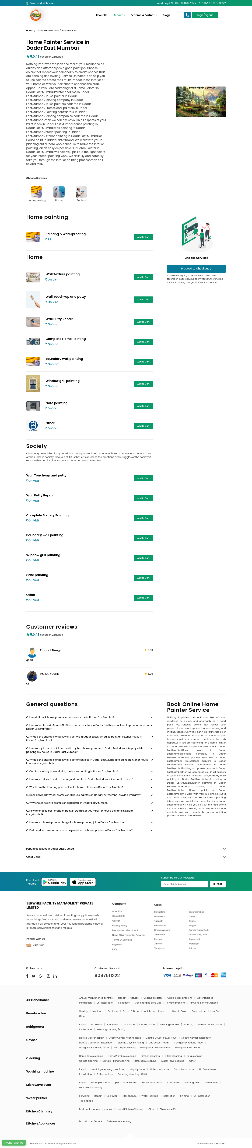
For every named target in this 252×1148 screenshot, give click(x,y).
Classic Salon (180, 1011)
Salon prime (199, 1011)
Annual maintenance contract (96, 998)
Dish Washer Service (91, 1121)
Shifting (184, 1096)
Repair (122, 998)
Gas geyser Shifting (125, 1047)
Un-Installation (105, 1002)
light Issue (113, 1024)
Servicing (84, 1096)
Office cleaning (173, 1056)
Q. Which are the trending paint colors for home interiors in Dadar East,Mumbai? (75, 787)
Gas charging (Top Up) (148, 1002)
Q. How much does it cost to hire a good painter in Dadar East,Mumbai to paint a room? (79, 779)
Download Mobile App (41, 3)
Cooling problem (153, 998)
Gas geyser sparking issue (94, 1047)
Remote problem (176, 1002)
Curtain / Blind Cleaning (116, 1061)
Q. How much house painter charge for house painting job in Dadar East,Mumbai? (76, 822)
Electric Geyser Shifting (131, 1042)
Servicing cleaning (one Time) (176, 1024)
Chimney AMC (168, 1109)
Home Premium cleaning (122, 1056)
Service (134, 998)
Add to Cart (143, 237)
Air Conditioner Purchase (204, 1002)
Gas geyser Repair (159, 1042)
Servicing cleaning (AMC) (111, 1029)
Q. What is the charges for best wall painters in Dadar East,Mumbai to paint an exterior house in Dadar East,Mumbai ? (84, 738)
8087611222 (107, 975)
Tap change (86, 1100)
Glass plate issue (101, 1082)
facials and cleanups (156, 1011)
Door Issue (129, 1024)
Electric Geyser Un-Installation (96, 1042)
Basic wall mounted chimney (96, 1109)
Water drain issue (160, 1069)
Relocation (124, 1002)
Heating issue (193, 1082)
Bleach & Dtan (130, 1011)
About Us (101, 15)
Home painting (36, 194)
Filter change (129, 1096)
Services (119, 15)
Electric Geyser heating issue (125, 1037)
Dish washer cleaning (119, 1121)
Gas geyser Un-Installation (155, 1047)
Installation (85, 1002)
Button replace (105, 1074)
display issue (137, 1069)
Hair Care (216, 1011)
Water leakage (205, 998)
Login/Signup (205, 15)
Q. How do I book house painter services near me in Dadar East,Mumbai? (70, 717)
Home (29, 30)
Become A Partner (144, 15)
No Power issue (208, 1069)
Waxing (83, 1011)
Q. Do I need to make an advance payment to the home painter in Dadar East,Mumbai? (79, 830)
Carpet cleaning (88, 1061)
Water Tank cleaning (173, 1061)
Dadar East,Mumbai (47, 30)
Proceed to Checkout (196, 268)
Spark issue (174, 1082)
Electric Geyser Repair (91, 1037)
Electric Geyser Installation (196, 1037)
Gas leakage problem (179, 998)
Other (82, 1016)
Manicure (98, 1011)
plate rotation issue (126, 1082)
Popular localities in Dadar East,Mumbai (50, 848)
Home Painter (69, 30)
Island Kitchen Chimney (130, 1109)
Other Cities (33, 857)
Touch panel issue (152, 1082)
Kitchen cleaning (151, 1056)
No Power (97, 1024)
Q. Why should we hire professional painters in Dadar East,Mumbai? (67, 803)
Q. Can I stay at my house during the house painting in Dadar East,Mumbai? (72, 771)
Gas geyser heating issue (188, 1042)
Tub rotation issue (184, 1069)
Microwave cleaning (90, 1087)
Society (81, 194)
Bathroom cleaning (145, 1061)
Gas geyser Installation (188, 1047)
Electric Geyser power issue (161, 1037)
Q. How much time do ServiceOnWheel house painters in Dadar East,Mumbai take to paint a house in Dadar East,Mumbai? (87, 727)
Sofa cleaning (195, 1056)
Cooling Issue (147, 1024)
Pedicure (113, 1011)
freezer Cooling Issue (210, 1024)
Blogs (166, 15)
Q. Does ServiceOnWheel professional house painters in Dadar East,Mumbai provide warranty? (83, 795)
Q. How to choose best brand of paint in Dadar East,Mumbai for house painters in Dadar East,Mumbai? (79, 812)
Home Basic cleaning (91, 1056)
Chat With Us (14, 1142)
